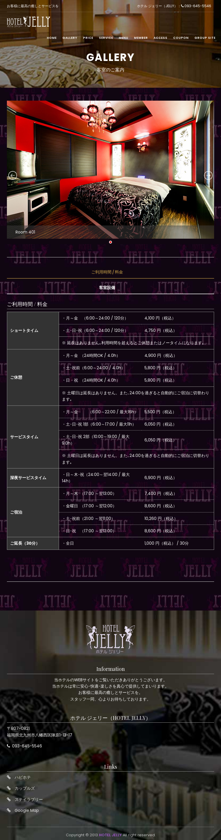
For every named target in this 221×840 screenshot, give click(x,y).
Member (141, 38)
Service (106, 38)
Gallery (69, 38)
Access (160, 38)
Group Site (205, 38)
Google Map (27, 810)
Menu (123, 38)
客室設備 (107, 287)
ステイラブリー (29, 799)
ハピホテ (23, 777)
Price (88, 38)
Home (52, 38)
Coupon (181, 38)
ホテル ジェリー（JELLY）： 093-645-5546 (174, 5)
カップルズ (25, 788)
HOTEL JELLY (110, 835)
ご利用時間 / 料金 (107, 272)
